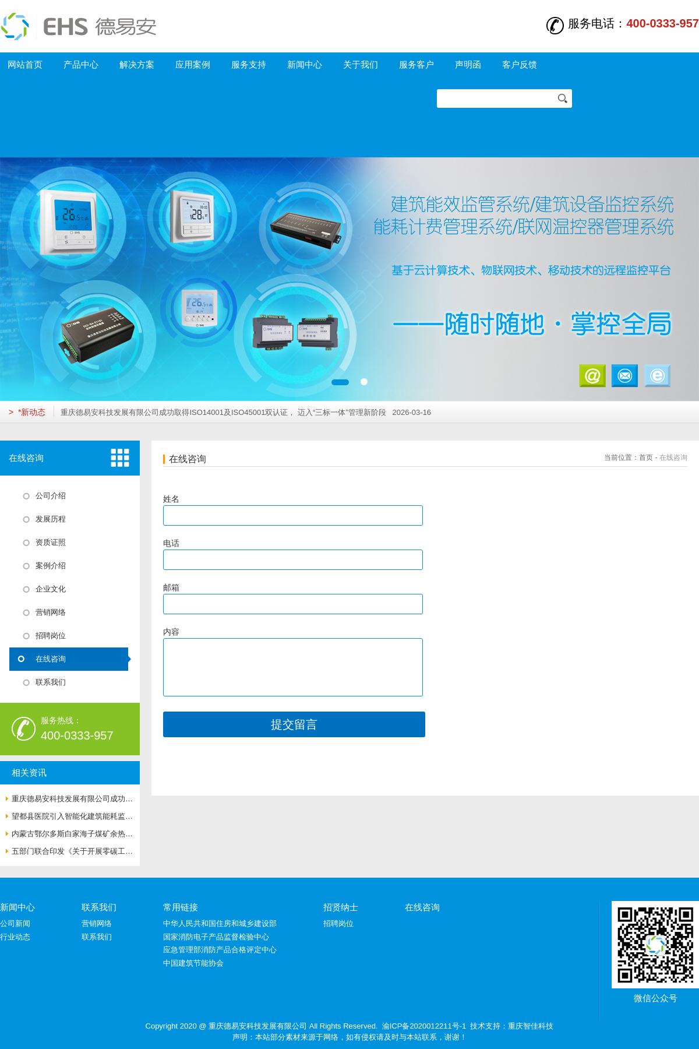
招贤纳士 (340, 907)
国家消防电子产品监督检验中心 (216, 936)
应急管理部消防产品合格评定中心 (220, 949)
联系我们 (99, 907)
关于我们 (360, 64)
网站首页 (25, 64)
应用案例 (192, 64)
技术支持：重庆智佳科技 (511, 1026)
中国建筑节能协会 (193, 963)
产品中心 (80, 64)
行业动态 (15, 936)
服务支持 (248, 64)
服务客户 (416, 64)
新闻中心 (304, 64)
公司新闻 (15, 923)
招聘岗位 (338, 923)
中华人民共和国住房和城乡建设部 (220, 923)
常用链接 (180, 907)
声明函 (468, 64)
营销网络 (97, 923)
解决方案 (136, 64)
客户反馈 (519, 64)
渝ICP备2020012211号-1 (424, 1026)
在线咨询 (673, 457)
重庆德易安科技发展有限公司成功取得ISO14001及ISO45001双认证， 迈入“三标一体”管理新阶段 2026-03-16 (246, 412)
